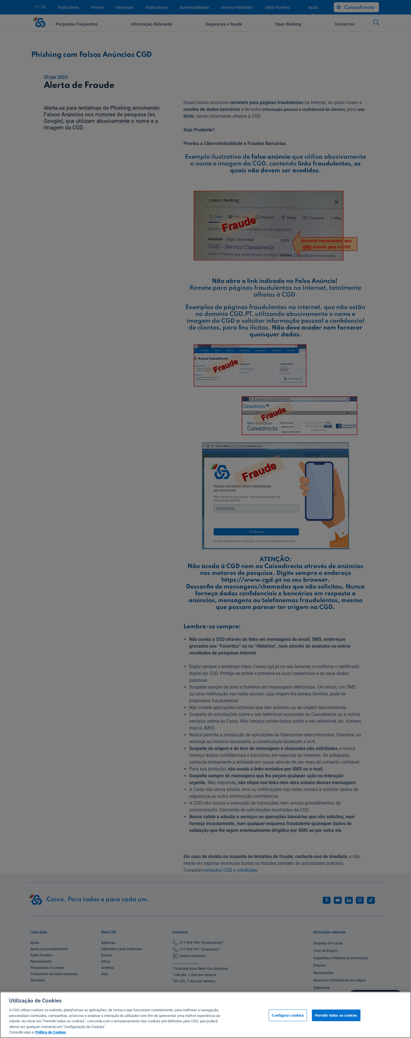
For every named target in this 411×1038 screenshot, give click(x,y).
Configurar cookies (288, 1015)
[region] (205, 1015)
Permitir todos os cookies (336, 1015)
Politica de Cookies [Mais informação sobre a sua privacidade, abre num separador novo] (50, 1032)
